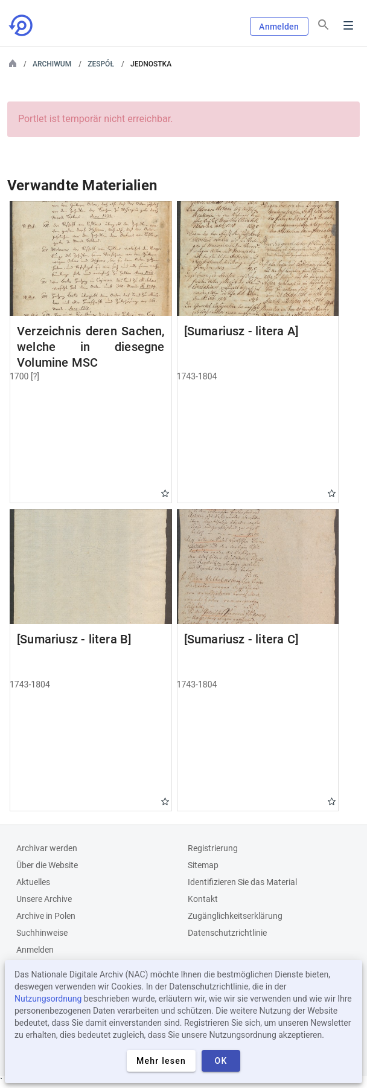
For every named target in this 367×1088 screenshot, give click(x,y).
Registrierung (213, 848)
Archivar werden (46, 848)
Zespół (101, 64)
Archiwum (52, 64)
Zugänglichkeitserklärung (235, 916)
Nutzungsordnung (47, 998)
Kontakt (203, 899)
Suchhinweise (42, 933)
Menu (348, 25)
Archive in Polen (45, 916)
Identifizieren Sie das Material (242, 882)
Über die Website (47, 865)
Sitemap (203, 865)
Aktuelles (33, 882)
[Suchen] (323, 24)
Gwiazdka (165, 493)
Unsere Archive (44, 899)
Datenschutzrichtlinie (227, 933)
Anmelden (279, 26)
